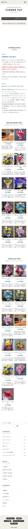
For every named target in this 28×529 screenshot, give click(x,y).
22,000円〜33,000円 (7, 476)
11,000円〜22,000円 (7, 473)
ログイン (4, 506)
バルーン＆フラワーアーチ (13, 455)
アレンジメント (13, 443)
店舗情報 (4, 490)
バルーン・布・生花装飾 (13, 452)
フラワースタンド (13, 436)
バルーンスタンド (13, 439)
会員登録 (4, 503)
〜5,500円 (4, 466)
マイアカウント (6, 499)
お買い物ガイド (6, 496)
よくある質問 (5, 493)
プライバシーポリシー (18, 520)
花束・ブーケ (13, 446)
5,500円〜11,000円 (6, 469)
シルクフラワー (13, 449)
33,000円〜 (5, 479)
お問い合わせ (14, 523)
